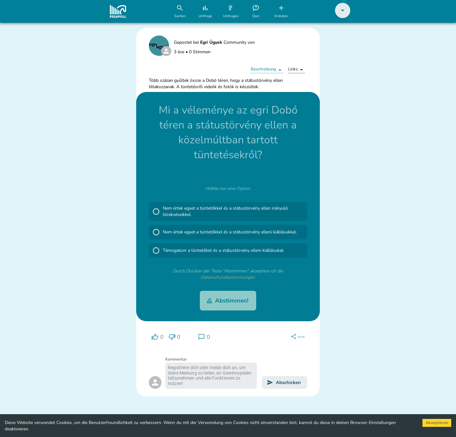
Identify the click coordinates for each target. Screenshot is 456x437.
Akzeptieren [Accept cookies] (437, 423)
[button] (342, 17)
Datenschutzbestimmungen (228, 277)
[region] (157, 336)
